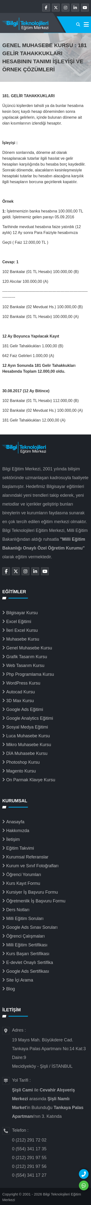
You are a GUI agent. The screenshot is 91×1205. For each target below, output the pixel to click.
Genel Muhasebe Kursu (29, 647)
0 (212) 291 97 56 (29, 1166)
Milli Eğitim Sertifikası (26, 944)
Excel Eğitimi (18, 621)
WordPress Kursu (23, 683)
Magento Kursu (21, 771)
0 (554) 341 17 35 (29, 1148)
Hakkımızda (17, 830)
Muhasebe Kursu (22, 639)
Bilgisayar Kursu (22, 612)
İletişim (13, 839)
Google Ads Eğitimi (24, 709)
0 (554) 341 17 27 (29, 1175)
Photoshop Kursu (23, 762)
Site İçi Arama (19, 980)
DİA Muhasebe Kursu (26, 753)
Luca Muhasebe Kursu (28, 735)
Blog (10, 988)
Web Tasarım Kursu (25, 665)
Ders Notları (17, 909)
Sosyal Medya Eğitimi (27, 727)
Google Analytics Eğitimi (29, 718)
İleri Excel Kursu (22, 630)
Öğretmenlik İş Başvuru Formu (35, 900)
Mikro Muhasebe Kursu (28, 744)
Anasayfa (15, 821)
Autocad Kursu (20, 691)
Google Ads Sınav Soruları (32, 927)
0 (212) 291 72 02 (29, 1140)
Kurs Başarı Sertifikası (27, 953)
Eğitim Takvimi (20, 848)
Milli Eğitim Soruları (24, 918)
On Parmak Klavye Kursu (30, 779)
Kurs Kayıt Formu (23, 883)
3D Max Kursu (20, 700)
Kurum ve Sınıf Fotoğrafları (32, 865)
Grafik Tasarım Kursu (26, 656)
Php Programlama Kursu (30, 674)
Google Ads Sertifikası (27, 971)
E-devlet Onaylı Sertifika (29, 962)
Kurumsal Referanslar (27, 857)
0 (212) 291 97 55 (29, 1157)
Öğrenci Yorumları (23, 874)
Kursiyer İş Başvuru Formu (32, 892)
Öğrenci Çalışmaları (25, 936)
